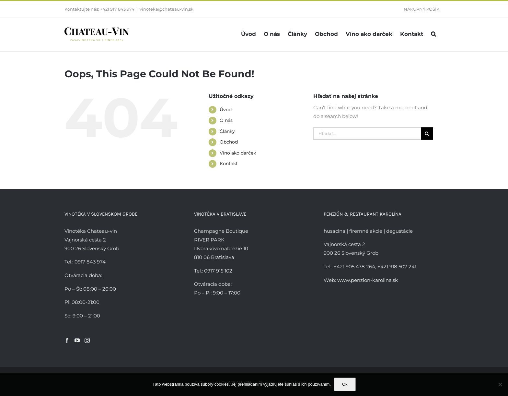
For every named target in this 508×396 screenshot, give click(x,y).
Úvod (226, 109)
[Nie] (500, 384)
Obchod (229, 142)
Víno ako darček (238, 153)
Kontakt (229, 163)
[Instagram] (87, 340)
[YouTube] (77, 340)
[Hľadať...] (367, 133)
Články (227, 131)
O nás (226, 120)
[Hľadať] (427, 133)
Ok (345, 384)
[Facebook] (67, 340)
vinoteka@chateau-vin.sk (166, 9)
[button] (433, 34)
